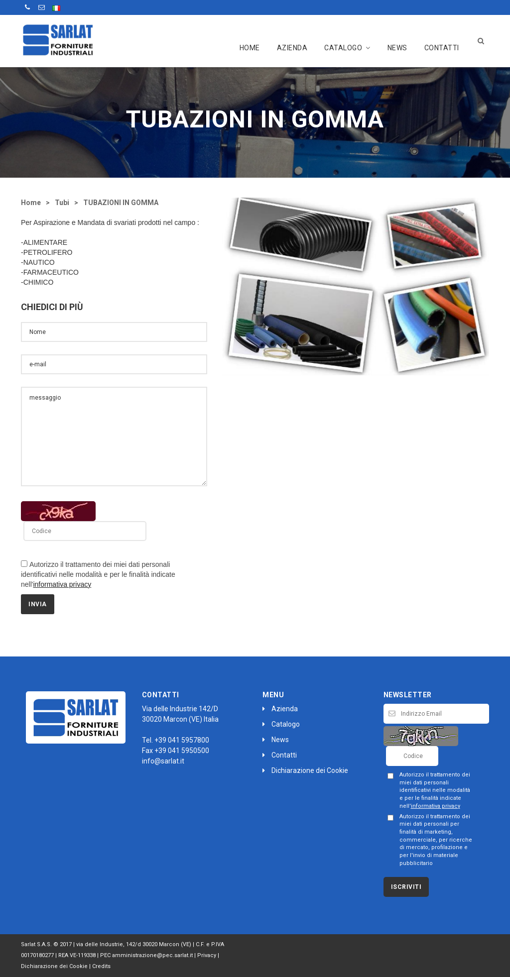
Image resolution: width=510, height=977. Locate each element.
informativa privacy (62, 584)
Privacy (206, 955)
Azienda (292, 48)
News (397, 48)
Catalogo (347, 48)
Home (250, 48)
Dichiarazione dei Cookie (305, 770)
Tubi (62, 203)
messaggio (114, 436)
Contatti (441, 48)
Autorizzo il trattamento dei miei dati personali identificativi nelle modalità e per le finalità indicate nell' (98, 574)
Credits (101, 966)
